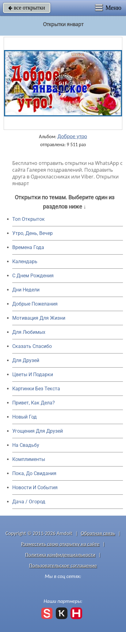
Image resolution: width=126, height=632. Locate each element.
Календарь (24, 261)
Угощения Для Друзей (37, 431)
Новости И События (35, 487)
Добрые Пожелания (35, 304)
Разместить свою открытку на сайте (60, 544)
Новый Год (24, 417)
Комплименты (28, 459)
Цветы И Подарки (32, 374)
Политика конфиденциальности (60, 555)
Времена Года (28, 247)
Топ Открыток (28, 219)
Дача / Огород (28, 502)
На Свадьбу (25, 445)
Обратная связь (98, 533)
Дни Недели (26, 290)
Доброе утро (72, 136)
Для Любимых (28, 332)
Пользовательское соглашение (63, 565)
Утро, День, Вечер (32, 233)
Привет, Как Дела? (33, 403)
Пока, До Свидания (34, 473)
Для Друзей (25, 360)
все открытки (26, 8)
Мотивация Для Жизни (38, 318)
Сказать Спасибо (32, 346)
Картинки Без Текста (36, 389)
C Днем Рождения (33, 276)
